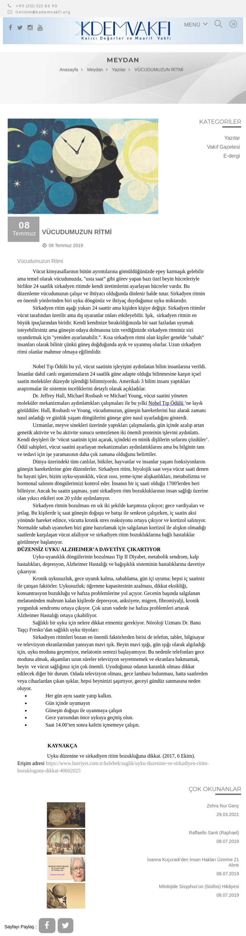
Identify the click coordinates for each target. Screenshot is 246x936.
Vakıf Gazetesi (223, 148)
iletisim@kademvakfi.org (39, 12)
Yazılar (119, 71)
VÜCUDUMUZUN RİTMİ (159, 71)
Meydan (95, 71)
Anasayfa (69, 71)
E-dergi (231, 157)
